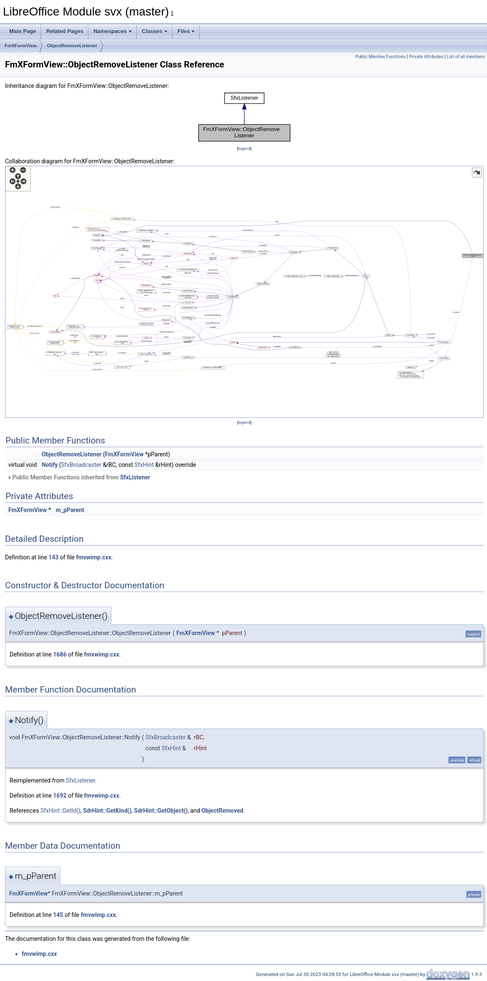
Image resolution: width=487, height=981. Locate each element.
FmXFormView (20, 45)
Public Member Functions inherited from (78, 477)
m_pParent (70, 510)
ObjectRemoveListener (72, 45)
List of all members (466, 56)
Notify (50, 464)
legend (244, 148)
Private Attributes (426, 56)
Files (186, 31)
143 (54, 557)
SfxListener (135, 477)
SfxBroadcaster (81, 464)
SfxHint (144, 464)
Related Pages (64, 31)
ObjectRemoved (222, 810)
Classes (154, 31)
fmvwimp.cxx (93, 557)
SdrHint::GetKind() (107, 810)
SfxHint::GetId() (60, 810)
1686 (60, 654)
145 (58, 914)
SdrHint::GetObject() (161, 810)
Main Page (22, 31)
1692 (60, 795)
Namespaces (112, 31)
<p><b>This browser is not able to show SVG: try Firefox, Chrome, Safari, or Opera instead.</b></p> (244, 117)
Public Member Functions (380, 56)
